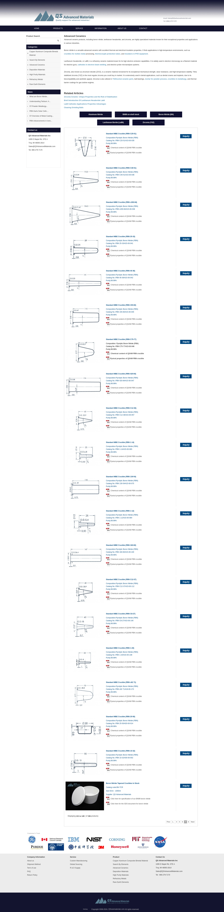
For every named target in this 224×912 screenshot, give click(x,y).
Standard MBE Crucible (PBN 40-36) (120, 271)
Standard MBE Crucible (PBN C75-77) (121, 339)
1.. (173, 822)
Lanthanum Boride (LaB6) (113, 122)
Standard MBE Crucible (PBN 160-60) (121, 545)
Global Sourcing (76, 864)
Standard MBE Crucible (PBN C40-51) (121, 168)
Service (79, 28)
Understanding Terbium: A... (40, 101)
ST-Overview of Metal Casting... (41, 116)
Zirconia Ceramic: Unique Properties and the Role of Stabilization (90, 97)
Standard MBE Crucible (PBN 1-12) (120, 511)
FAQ (29, 871)
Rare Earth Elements (37, 84)
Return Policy (32, 875)
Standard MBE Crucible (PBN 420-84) (121, 374)
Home (36, 28)
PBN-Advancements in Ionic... (40, 121)
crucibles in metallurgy (177, 79)
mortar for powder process (156, 79)
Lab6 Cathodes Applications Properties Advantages (85, 104)
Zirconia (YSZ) (148, 122)
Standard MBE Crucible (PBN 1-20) (120, 648)
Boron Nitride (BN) (166, 114)
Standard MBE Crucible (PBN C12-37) (121, 579)
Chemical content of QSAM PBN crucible (126, 148)
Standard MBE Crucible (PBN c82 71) (121, 682)
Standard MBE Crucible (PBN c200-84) (121, 202)
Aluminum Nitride (95, 114)
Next (192, 822)
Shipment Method (34, 864)
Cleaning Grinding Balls (73, 108)
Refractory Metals (36, 79)
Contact (143, 28)
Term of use (31, 868)
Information (100, 28)
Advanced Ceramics (37, 65)
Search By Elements (37, 60)
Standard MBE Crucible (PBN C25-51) (121, 134)
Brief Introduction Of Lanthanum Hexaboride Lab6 (84, 100)
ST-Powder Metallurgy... (38, 106)
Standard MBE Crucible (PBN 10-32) (120, 751)
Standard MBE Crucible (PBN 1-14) (120, 442)
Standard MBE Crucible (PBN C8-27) (120, 614)
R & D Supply (75, 868)
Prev (168, 822)
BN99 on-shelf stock (131, 114)
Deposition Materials (37, 70)
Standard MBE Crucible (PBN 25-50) (120, 717)
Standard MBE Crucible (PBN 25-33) (120, 237)
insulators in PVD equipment (136, 54)
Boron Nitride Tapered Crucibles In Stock (122, 783)
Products (58, 28)
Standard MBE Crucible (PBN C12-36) (121, 408)
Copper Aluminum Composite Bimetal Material (43, 53)
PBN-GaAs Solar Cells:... (38, 111)
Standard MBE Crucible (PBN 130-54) (121, 477)
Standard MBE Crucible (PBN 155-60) (121, 305)
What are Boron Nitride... (38, 97)
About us (122, 28)
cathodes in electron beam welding (92, 65)
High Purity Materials (37, 75)
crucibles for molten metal (74, 54)
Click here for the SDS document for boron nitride (129, 804)
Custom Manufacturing (78, 861)
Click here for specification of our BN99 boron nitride (130, 799)
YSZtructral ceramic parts (123, 79)
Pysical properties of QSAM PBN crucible (126, 153)
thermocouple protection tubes (107, 54)
